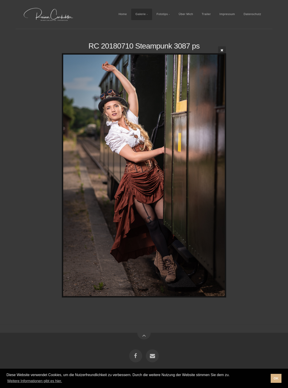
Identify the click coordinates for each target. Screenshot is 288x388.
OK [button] (276, 378)
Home (123, 14)
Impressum (227, 14)
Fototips (162, 14)
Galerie (140, 14)
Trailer (206, 14)
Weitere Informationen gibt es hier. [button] (34, 381)
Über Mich (186, 14)
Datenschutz (252, 14)
